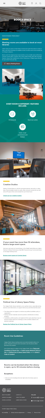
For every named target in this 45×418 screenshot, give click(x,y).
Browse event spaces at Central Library (14, 255)
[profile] (36, 3)
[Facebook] (34, 397)
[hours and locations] (32, 3)
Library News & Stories (21, 400)
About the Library (6, 394)
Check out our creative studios (12, 195)
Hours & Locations (6, 400)
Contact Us (18, 394)
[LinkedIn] (40, 401)
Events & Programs (6, 35)
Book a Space (15, 35)
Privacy (29, 412)
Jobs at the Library (20, 397)
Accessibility (5, 412)
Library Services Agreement (18, 412)
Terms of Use (37, 412)
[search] (40, 3)
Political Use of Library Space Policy (19, 352)
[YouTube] (34, 401)
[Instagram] (40, 397)
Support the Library (6, 397)
